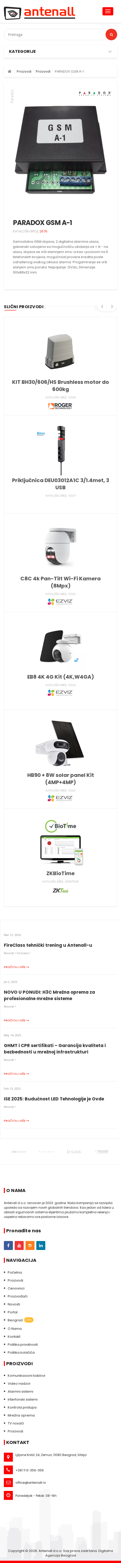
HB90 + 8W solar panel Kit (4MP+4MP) (60, 778)
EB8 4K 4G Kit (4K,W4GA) (60, 676)
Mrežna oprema (21, 1415)
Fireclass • (23, 953)
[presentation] (102, 308)
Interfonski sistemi (23, 1399)
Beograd (20, 1320)
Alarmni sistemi (20, 1391)
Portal (13, 1312)
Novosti (14, 1304)
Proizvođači (18, 1296)
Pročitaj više (16, 967)
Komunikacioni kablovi (26, 1376)
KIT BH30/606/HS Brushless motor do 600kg (60, 385)
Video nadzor (19, 1383)
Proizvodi (15, 1280)
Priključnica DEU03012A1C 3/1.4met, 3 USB (60, 484)
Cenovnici (16, 1288)
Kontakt (14, 1337)
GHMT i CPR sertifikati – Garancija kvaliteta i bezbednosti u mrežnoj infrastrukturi (55, 1048)
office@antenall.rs (30, 1482)
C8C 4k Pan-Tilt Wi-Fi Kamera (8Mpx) (60, 582)
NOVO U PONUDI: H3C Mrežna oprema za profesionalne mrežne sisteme (49, 995)
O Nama (15, 1329)
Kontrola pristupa (22, 1407)
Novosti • (10, 953)
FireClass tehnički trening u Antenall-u (48, 945)
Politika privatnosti (23, 1344)
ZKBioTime (60, 873)
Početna (15, 1272)
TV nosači (16, 1423)
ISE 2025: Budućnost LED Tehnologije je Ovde (54, 1099)
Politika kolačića (21, 1352)
